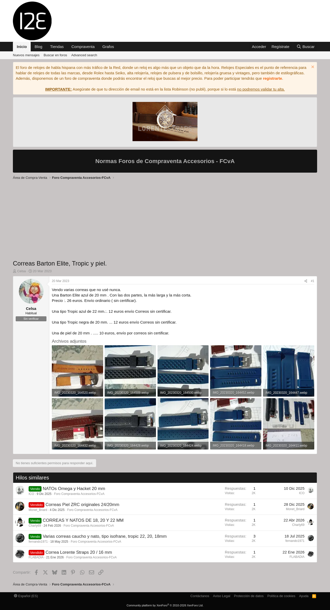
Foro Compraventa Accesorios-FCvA (79, 494)
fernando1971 (38, 541)
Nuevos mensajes (26, 55)
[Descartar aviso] (312, 67)
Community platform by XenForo (165, 605)
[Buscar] (305, 46)
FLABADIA (36, 557)
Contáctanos (200, 596)
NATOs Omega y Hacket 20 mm (74, 488)
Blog (38, 46)
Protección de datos (249, 596)
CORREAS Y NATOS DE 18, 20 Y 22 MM (83, 520)
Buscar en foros (55, 55)
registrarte (272, 78)
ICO (31, 494)
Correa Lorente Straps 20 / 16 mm (78, 552)
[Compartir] (305, 281)
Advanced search (84, 55)
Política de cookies (281, 596)
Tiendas (57, 46)
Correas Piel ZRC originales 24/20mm (82, 504)
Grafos (108, 46)
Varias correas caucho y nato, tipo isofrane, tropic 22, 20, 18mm (105, 536)
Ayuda (304, 596)
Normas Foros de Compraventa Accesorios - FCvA (165, 161)
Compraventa (83, 46)
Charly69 (35, 525)
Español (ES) (26, 596)
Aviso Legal (221, 596)
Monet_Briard (38, 510)
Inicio (22, 46)
